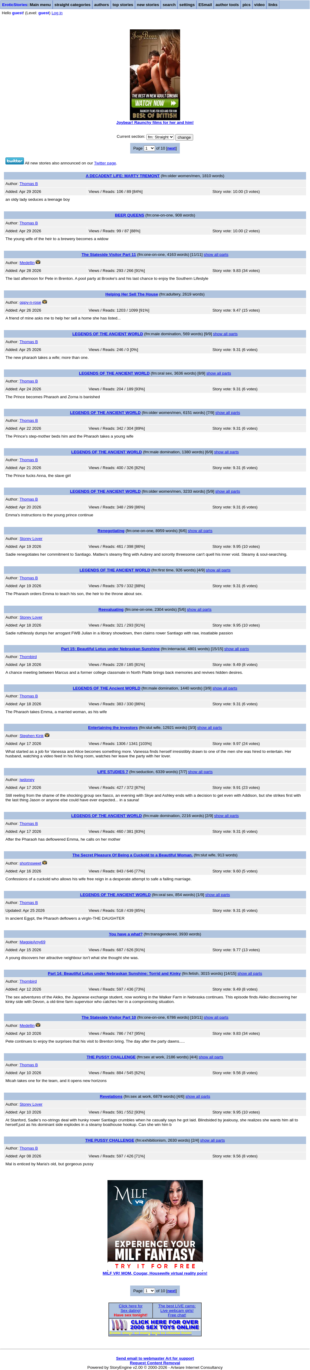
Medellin (27, 262)
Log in (56, 13)
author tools (227, 4)
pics (246, 4)
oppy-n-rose (30, 302)
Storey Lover (31, 538)
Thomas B (28, 183)
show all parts (216, 254)
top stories (123, 4)
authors (101, 4)
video (259, 4)
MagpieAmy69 (32, 942)
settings (187, 4)
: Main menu (26, 4)
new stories (148, 4)
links (272, 4)
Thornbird (28, 656)
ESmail (205, 4)
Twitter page (105, 163)
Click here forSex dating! (131, 1308)
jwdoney (27, 779)
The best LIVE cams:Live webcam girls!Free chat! (177, 1310)
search (169, 4)
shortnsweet (30, 863)
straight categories (72, 4)
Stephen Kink (32, 735)
